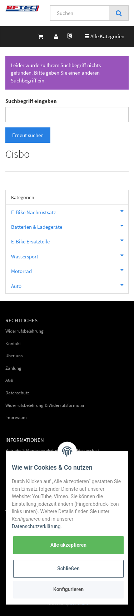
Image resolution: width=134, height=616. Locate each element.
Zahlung (13, 368)
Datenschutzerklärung (36, 526)
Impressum (16, 417)
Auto (69, 285)
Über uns (14, 356)
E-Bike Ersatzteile (69, 240)
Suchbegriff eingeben (31, 100)
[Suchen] (79, 13)
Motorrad (69, 270)
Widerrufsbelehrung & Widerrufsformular (45, 405)
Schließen (68, 568)
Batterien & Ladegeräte (69, 225)
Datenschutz (17, 393)
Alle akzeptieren (68, 545)
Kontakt (13, 343)
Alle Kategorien (104, 36)
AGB (9, 380)
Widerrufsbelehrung (24, 331)
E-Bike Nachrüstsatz (69, 211)
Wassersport (69, 255)
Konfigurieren (68, 589)
